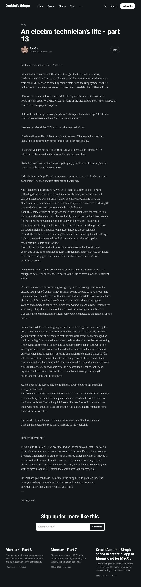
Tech (72, 6)
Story (23, 24)
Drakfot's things (18, 5)
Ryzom (51, 6)
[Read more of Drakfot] (25, 50)
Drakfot (34, 48)
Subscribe (128, 6)
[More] (81, 6)
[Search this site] (105, 6)
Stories (62, 6)
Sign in (114, 6)
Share (115, 50)
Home (40, 6)
